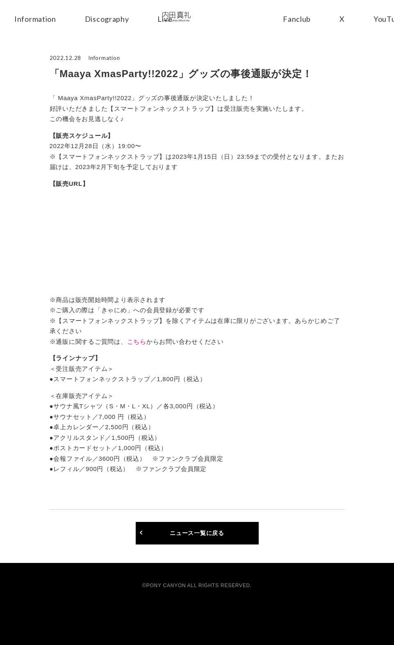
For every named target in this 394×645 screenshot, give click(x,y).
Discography (107, 19)
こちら (136, 341)
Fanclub (298, 19)
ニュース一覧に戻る (197, 533)
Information (35, 19)
